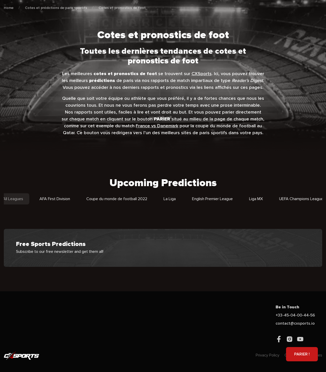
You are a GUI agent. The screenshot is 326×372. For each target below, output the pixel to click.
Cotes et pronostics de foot (122, 8)
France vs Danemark (157, 126)
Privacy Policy (267, 355)
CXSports (202, 73)
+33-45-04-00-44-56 (295, 315)
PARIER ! (302, 354)
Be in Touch (287, 307)
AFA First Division (54, 198)
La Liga (170, 198)
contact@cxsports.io (295, 323)
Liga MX (256, 198)
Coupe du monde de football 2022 (116, 198)
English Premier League (212, 198)
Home (8, 8)
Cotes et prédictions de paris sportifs (56, 8)
